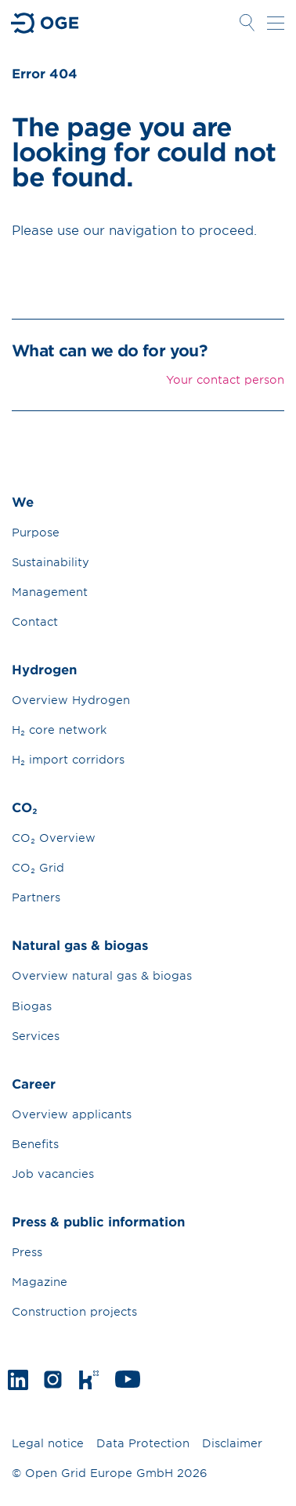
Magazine (39, 1281)
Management (50, 591)
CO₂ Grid (38, 867)
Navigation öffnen (275, 22)
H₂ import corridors (68, 759)
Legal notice (48, 1443)
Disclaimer (232, 1443)
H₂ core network (59, 729)
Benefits (35, 1143)
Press (27, 1252)
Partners (36, 897)
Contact (35, 621)
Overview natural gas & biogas (102, 975)
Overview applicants (72, 1114)
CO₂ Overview (54, 837)
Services (36, 1035)
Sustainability (50, 562)
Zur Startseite (45, 23)
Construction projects (74, 1311)
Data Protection (143, 1443)
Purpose (36, 532)
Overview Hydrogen (71, 699)
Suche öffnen (246, 22)
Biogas (32, 1006)
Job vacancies (53, 1173)
